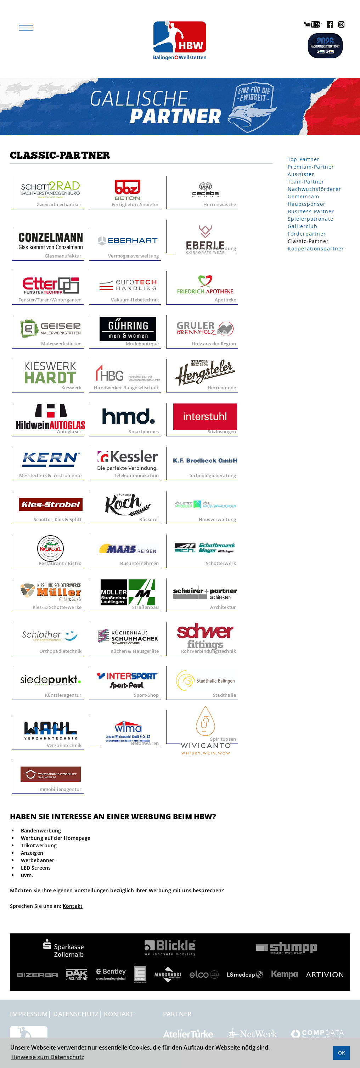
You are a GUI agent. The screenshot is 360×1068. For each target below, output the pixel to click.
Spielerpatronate (310, 218)
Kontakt (73, 906)
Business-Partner (311, 211)
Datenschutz (76, 1014)
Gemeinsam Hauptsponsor (307, 200)
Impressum (29, 1014)
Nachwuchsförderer (314, 189)
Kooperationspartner (316, 248)
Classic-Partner (308, 241)
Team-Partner (306, 181)
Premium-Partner (311, 166)
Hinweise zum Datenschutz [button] (47, 1057)
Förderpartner (307, 233)
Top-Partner (304, 159)
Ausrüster (301, 174)
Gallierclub (302, 226)
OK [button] (341, 1052)
